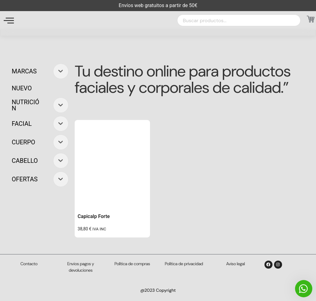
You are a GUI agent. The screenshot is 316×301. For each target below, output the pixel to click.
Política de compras (132, 263)
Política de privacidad (184, 263)
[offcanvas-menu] (9, 20)
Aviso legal (235, 263)
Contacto (28, 263)
